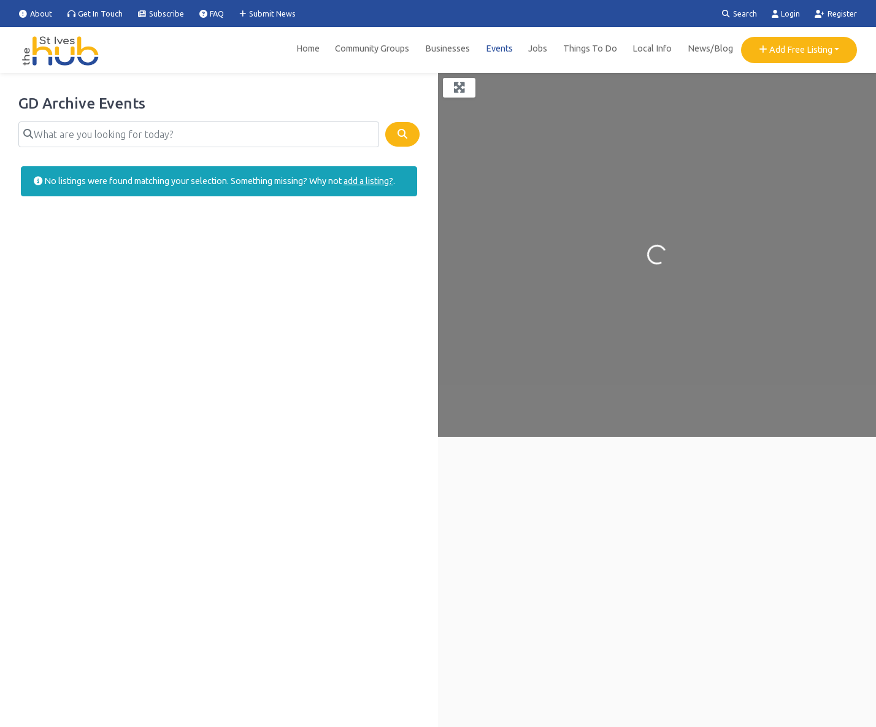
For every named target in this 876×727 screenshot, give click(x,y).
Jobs (537, 48)
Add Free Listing (795, 50)
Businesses (447, 48)
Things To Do (590, 48)
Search (739, 13)
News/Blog (710, 48)
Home (308, 48)
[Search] (402, 134)
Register (836, 13)
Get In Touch (95, 13)
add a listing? (368, 181)
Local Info (652, 48)
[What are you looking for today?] (198, 134)
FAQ (212, 13)
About (35, 13)
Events (499, 48)
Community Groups (372, 48)
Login (786, 13)
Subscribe (161, 13)
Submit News (267, 13)
